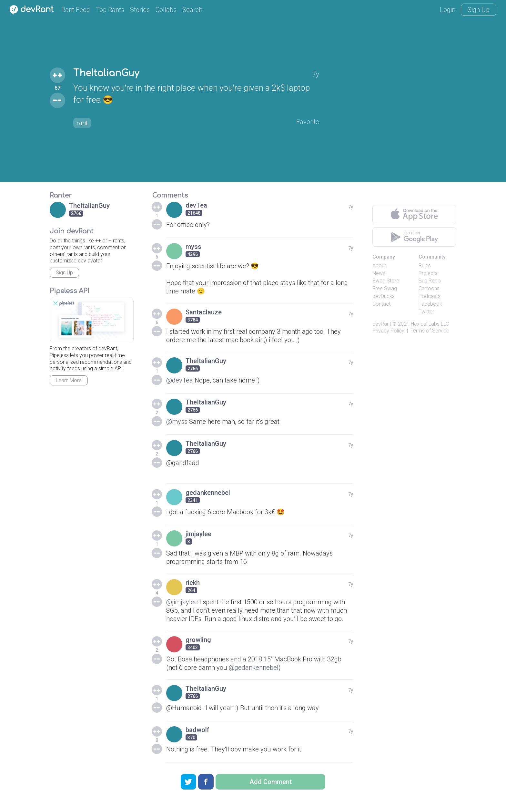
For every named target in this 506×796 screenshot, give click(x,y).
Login (447, 10)
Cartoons (429, 288)
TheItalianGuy (106, 73)
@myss (176, 421)
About (379, 265)
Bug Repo (430, 281)
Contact (381, 304)
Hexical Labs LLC (430, 324)
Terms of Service (429, 331)
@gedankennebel (253, 667)
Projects (428, 273)
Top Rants (110, 10)
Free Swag (384, 288)
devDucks (383, 296)
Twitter (426, 312)
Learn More (69, 380)
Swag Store (385, 281)
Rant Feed (75, 10)
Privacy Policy (388, 331)
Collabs (166, 10)
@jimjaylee (182, 602)
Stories (140, 10)
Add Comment (270, 782)
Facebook (430, 304)
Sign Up (479, 10)
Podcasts (429, 296)
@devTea (179, 380)
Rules (425, 265)
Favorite (307, 122)
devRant (381, 324)
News (378, 273)
